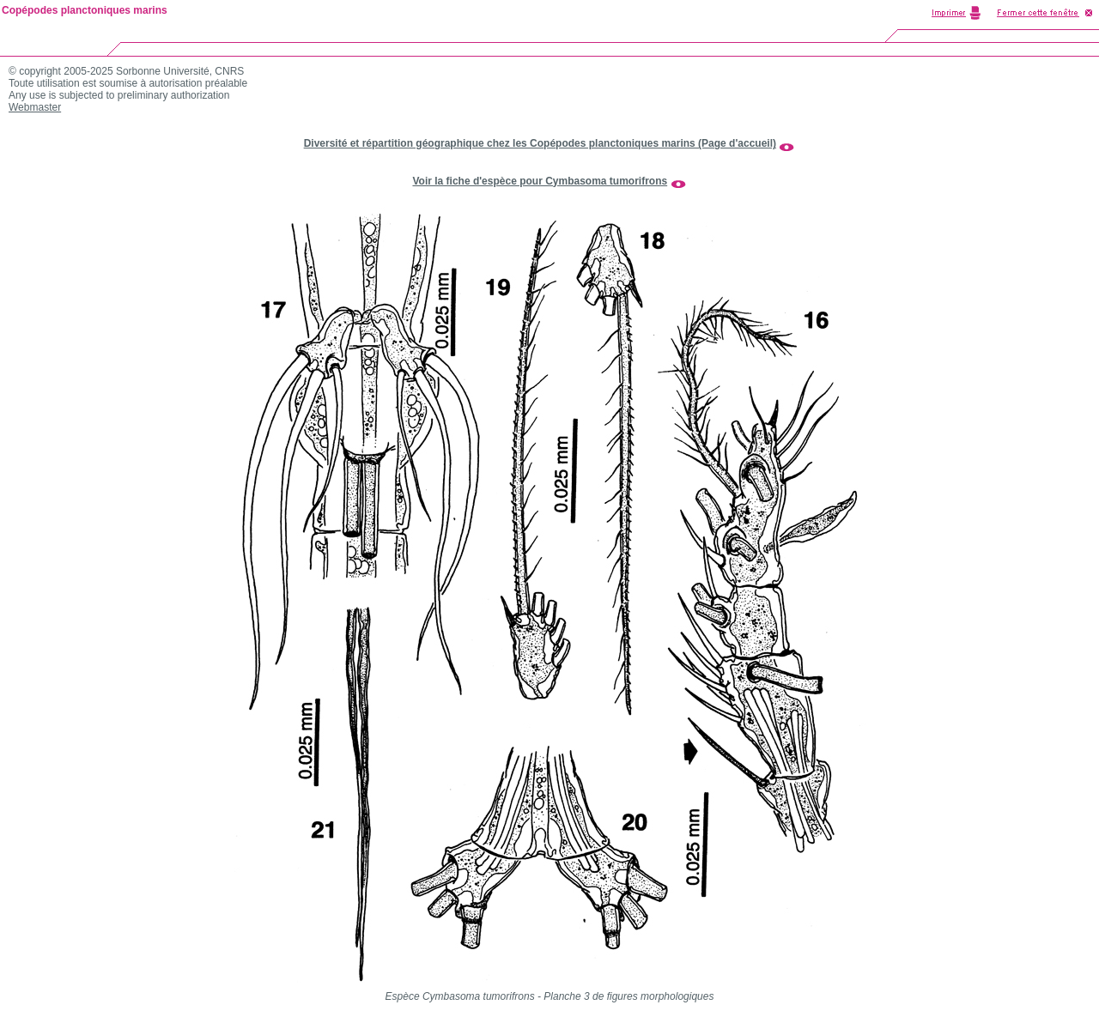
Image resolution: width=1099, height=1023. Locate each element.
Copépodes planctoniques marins (84, 10)
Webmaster (35, 107)
